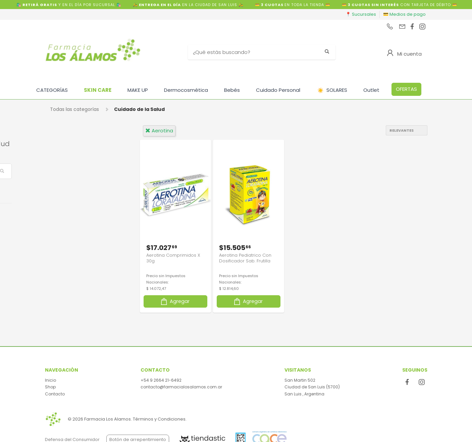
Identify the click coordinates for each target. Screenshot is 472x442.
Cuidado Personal (278, 89)
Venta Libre (70, 216)
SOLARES (332, 90)
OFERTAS (406, 88)
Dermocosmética (186, 89)
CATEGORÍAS (52, 89)
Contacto (55, 394)
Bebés (232, 89)
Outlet (371, 89)
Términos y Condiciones (159, 419)
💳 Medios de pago (404, 14)
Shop (50, 387)
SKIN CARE (97, 89)
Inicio (50, 380)
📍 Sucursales (361, 14)
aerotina (159, 130)
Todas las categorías (74, 109)
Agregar (175, 300)
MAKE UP (137, 89)
